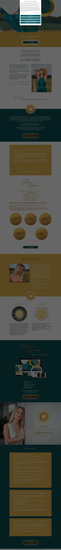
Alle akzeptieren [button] (30, 15)
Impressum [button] (34, 24)
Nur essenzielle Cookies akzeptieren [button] (30, 20)
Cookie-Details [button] (27, 24)
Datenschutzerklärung (26, 10)
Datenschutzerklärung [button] (31, 24)
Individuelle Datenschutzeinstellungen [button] (30, 22)
